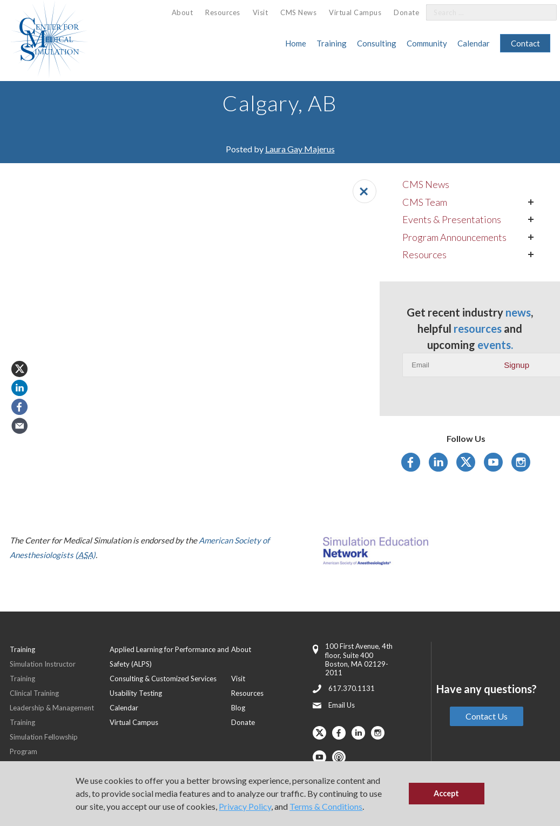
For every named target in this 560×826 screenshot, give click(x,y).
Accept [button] (446, 793)
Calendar (473, 43)
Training (331, 43)
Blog (238, 707)
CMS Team (424, 202)
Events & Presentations (451, 219)
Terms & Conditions (325, 806)
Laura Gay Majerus (300, 149)
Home (295, 43)
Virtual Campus (355, 12)
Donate (406, 12)
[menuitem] (182, 12)
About (182, 12)
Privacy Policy (245, 806)
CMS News (298, 12)
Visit (260, 12)
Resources (222, 12)
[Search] (542, 12)
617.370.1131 (351, 688)
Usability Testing (136, 693)
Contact (525, 43)
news (518, 312)
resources (478, 328)
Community (427, 43)
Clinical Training (34, 693)
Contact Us (486, 716)
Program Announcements (454, 237)
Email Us (341, 705)
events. (495, 344)
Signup (516, 365)
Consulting (376, 43)
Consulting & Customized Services (163, 678)
